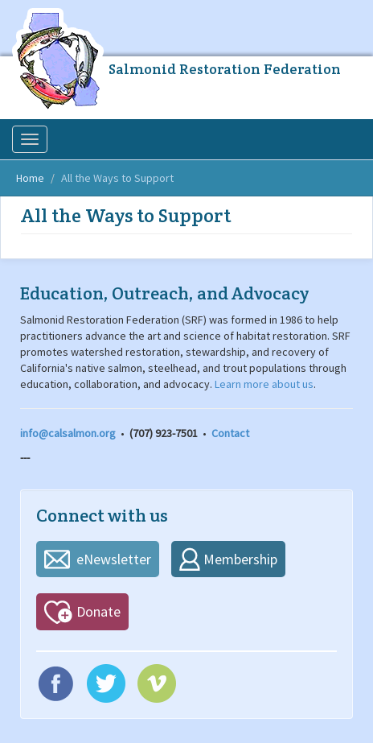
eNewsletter (113, 559)
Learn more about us (264, 384)
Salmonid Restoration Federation (225, 69)
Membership (240, 559)
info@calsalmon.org (68, 433)
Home (30, 178)
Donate (98, 611)
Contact (230, 433)
